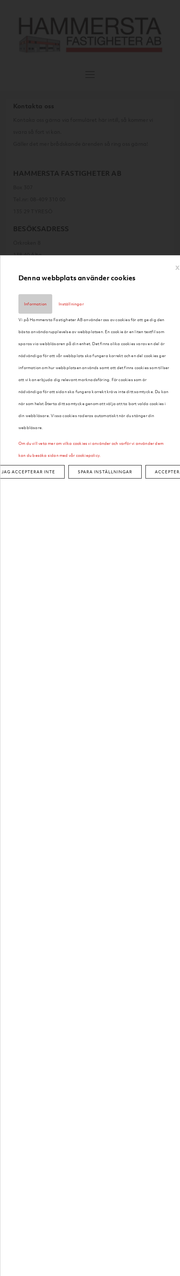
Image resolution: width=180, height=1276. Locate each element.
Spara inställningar (105, 472)
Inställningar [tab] (71, 304)
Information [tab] (35, 304)
